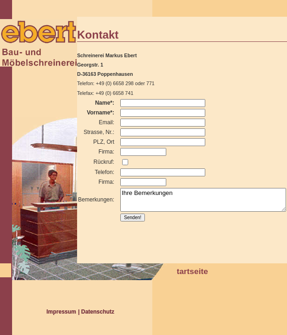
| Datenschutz (96, 311)
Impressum (61, 311)
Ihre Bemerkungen (203, 200)
